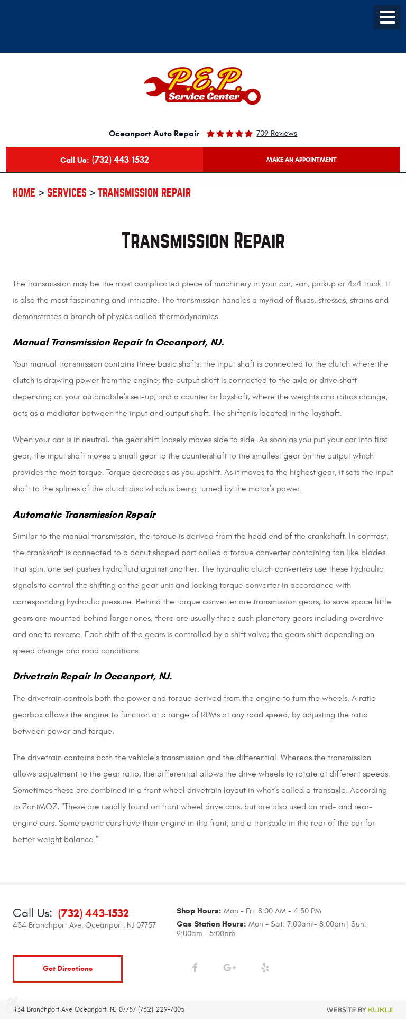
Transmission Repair (144, 192)
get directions (68, 968)
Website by (360, 1010)
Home (24, 192)
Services (67, 192)
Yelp (265, 970)
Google (230, 970)
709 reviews (276, 133)
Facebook (194, 970)
